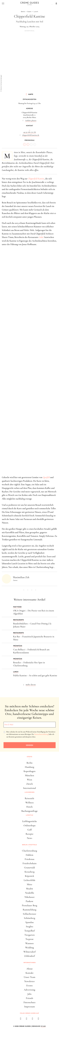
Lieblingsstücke (29, 821)
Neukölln (29, 892)
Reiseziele (29, 798)
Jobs (29, 993)
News (29, 838)
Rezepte (29, 833)
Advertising (29, 989)
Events (29, 985)
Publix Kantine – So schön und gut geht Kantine (35, 675)
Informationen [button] (30, 962)
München (29, 775)
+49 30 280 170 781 (29, 132)
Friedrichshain (29, 863)
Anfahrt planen (30, 120)
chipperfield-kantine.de (30, 135)
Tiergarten (29, 934)
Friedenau (29, 859)
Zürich (29, 783)
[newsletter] (38, 1019)
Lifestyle (29, 815)
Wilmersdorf (29, 951)
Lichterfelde (29, 880)
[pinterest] (32, 1019)
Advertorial (29, 31)
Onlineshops (29, 825)
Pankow (29, 901)
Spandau (29, 922)
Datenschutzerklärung (41, 734)
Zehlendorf (29, 955)
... (29, 129)
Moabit (29, 888)
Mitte (29, 884)
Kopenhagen (29, 771)
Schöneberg (29, 918)
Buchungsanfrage (29, 811)
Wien (29, 779)
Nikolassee (29, 897)
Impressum (29, 1006)
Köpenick (29, 876)
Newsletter (29, 981)
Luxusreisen (29, 792)
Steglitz (29, 926)
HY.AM (43, 1026)
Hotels (29, 806)
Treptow (29, 939)
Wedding (29, 947)
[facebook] (21, 1019)
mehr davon (31, 684)
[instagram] (26, 1019)
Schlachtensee (29, 913)
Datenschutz (29, 1002)
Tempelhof (29, 930)
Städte (29, 756)
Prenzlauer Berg (29, 905)
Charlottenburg (29, 850)
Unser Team (29, 977)
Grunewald (29, 867)
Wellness (29, 802)
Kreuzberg (29, 871)
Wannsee (29, 943)
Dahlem (29, 854)
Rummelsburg (29, 909)
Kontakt (30, 972)
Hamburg (29, 767)
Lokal (41, 237)
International (29, 788)
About (29, 968)
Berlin (29, 762)
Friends (29, 998)
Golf (29, 829)
